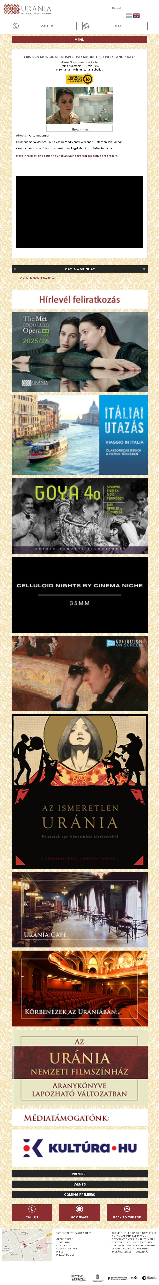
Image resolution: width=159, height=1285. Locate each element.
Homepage (79, 1217)
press (59, 1251)
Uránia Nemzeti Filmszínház (37, 277)
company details (66, 1248)
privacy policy (65, 1254)
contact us (63, 1245)
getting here (64, 1239)
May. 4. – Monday (79, 269)
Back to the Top (127, 1217)
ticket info (63, 1242)
